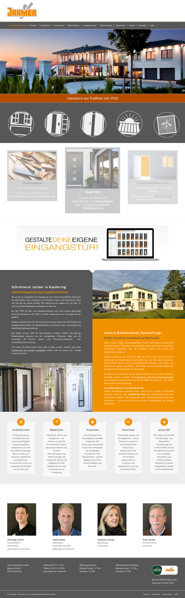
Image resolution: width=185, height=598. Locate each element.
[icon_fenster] (24, 128)
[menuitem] (17, 25)
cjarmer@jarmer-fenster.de (18, 549)
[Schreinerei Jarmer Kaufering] (22, 11)
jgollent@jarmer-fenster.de (63, 549)
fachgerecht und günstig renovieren (29, 350)
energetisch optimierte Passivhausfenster (154, 377)
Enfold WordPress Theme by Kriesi (43, 594)
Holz (74, 201)
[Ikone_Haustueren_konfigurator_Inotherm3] (92, 244)
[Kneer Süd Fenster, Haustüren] (93, 169)
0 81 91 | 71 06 (56, 565)
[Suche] (176, 25)
